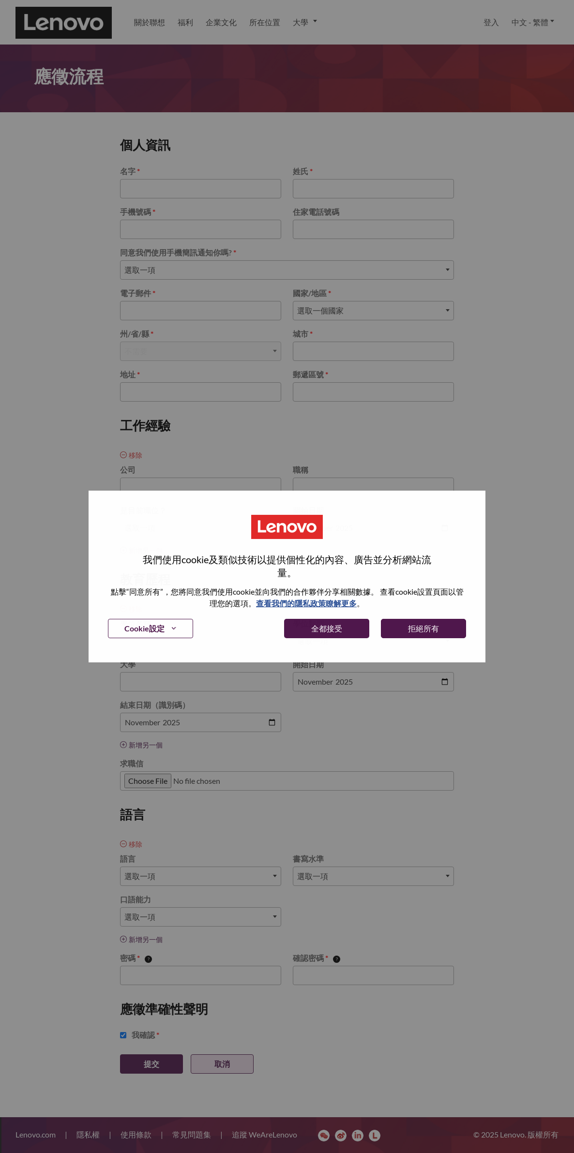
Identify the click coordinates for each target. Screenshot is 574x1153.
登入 (491, 22)
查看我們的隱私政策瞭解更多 (306, 603)
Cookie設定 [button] (144, 628)
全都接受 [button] (326, 628)
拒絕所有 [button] (423, 628)
